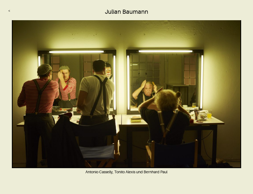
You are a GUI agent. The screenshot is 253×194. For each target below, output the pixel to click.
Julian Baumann (126, 11)
